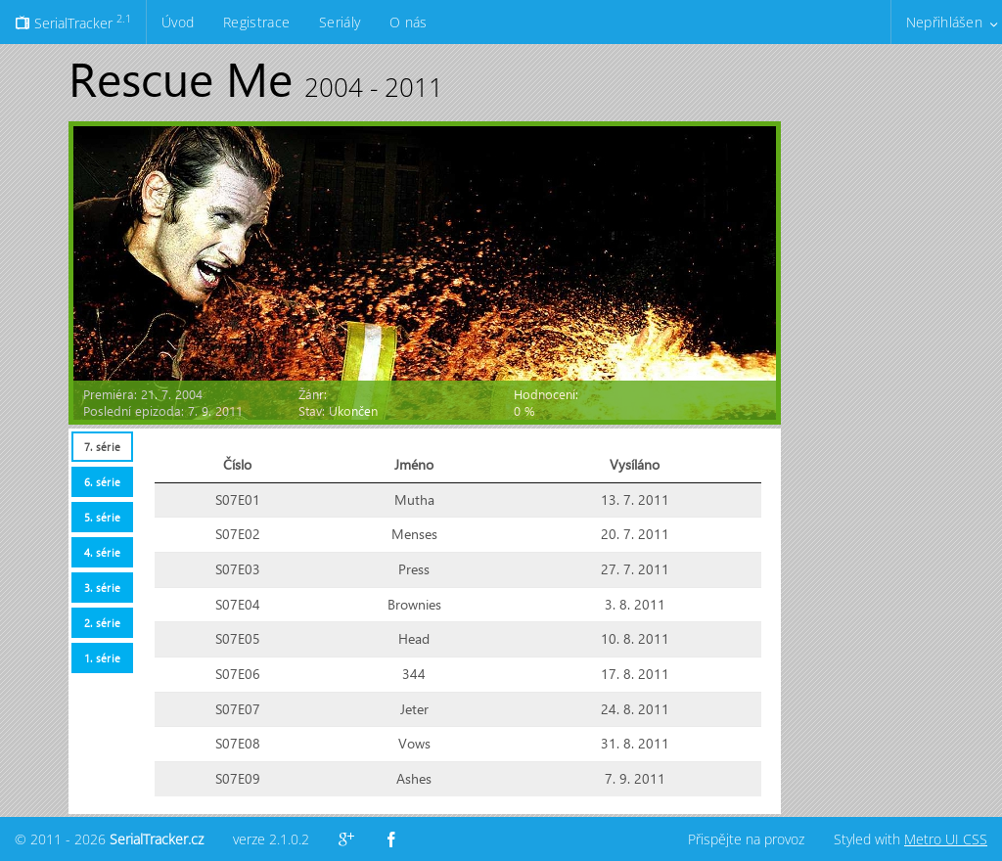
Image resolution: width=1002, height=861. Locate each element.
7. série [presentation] (102, 446)
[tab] (101, 447)
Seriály (339, 22)
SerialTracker (73, 21)
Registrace (256, 22)
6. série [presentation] (102, 482)
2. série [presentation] (102, 622)
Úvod (177, 22)
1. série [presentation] (102, 658)
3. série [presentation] (102, 587)
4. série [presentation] (102, 552)
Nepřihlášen (944, 22)
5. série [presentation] (102, 517)
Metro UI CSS (945, 839)
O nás (408, 22)
